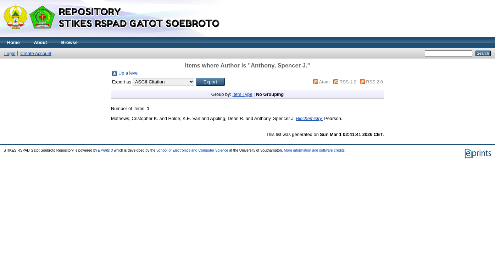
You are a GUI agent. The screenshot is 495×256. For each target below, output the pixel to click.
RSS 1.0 (347, 82)
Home (13, 42)
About (40, 42)
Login (9, 53)
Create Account (35, 53)
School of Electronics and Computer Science (192, 150)
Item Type (242, 94)
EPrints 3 (105, 150)
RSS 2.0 (374, 82)
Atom (324, 82)
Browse (69, 42)
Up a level (128, 73)
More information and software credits (314, 150)
